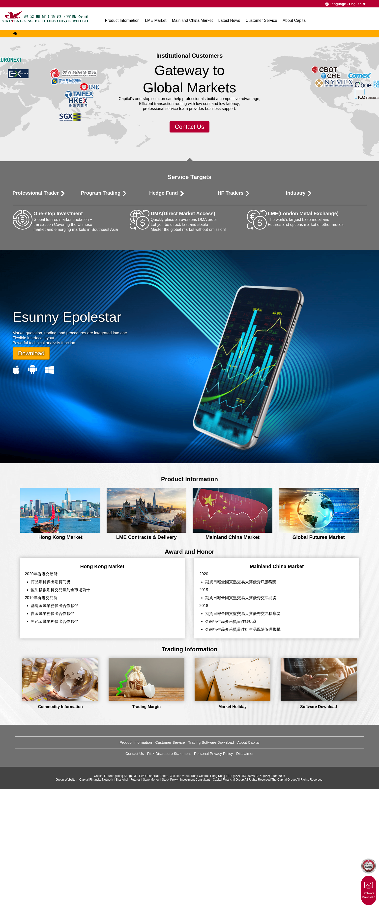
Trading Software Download (211, 877)
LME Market (155, 20)
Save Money (151, 914)
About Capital (294, 20)
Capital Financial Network (96, 914)
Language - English (345, 4)
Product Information (122, 20)
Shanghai (122, 914)
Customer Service (261, 20)
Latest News (229, 20)
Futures (135, 914)
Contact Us (189, 261)
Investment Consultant (195, 914)
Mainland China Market (192, 20)
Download (31, 488)
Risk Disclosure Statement (169, 888)
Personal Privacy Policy (213, 888)
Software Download (368, 889)
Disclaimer (245, 888)
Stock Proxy (170, 914)
